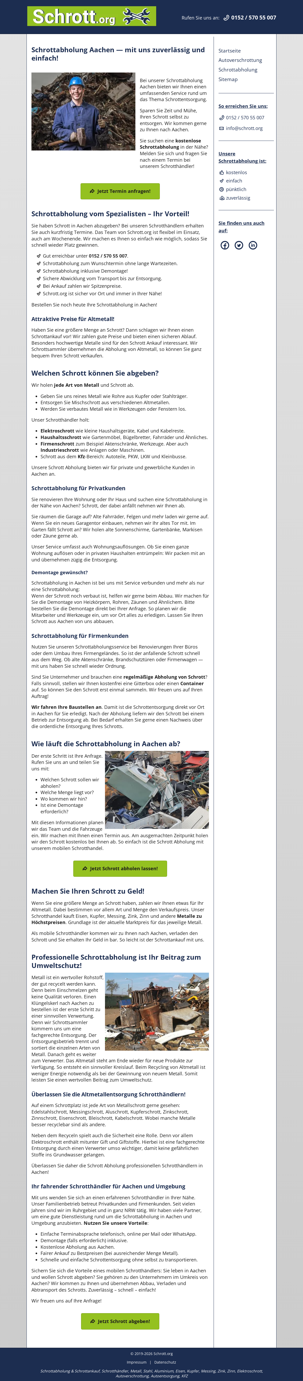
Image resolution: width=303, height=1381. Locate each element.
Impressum (137, 1362)
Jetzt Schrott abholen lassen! (124, 868)
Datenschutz (165, 1362)
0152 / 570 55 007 (108, 256)
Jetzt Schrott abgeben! (124, 1321)
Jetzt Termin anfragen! (123, 191)
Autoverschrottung (240, 59)
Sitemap (228, 79)
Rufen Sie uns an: (229, 18)
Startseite (230, 50)
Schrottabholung (238, 69)
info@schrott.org (241, 128)
